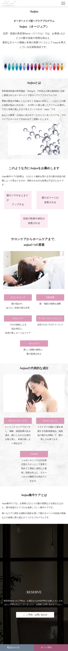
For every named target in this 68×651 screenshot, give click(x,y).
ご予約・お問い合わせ (36, 615)
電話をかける (13, 647)
